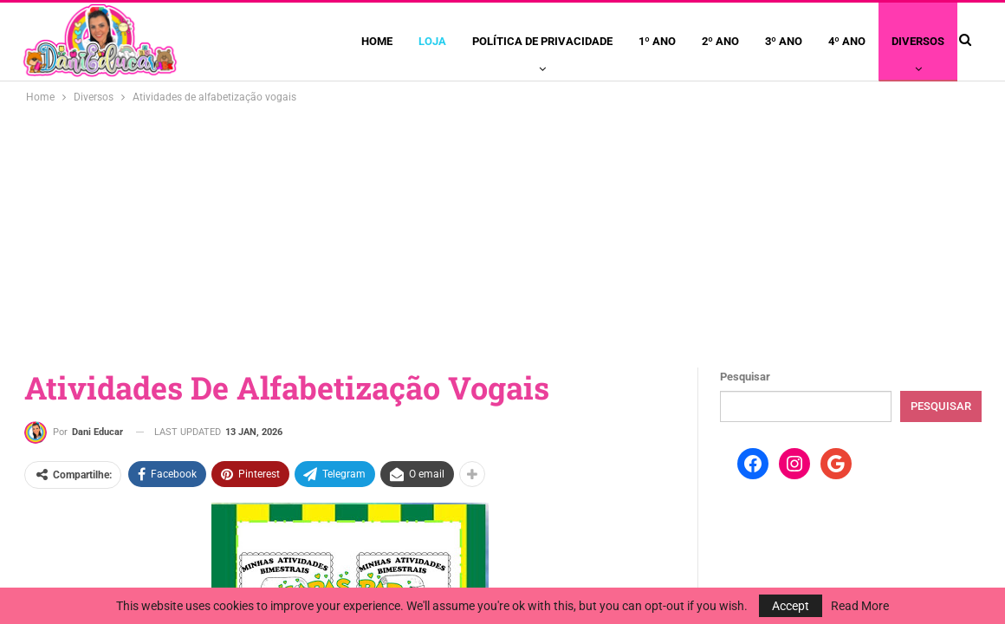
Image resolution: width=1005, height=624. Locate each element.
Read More (860, 606)
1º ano (657, 41)
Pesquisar (745, 376)
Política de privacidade (542, 41)
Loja (432, 41)
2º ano (720, 41)
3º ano (783, 41)
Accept (790, 606)
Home (376, 41)
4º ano (847, 41)
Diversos (918, 41)
